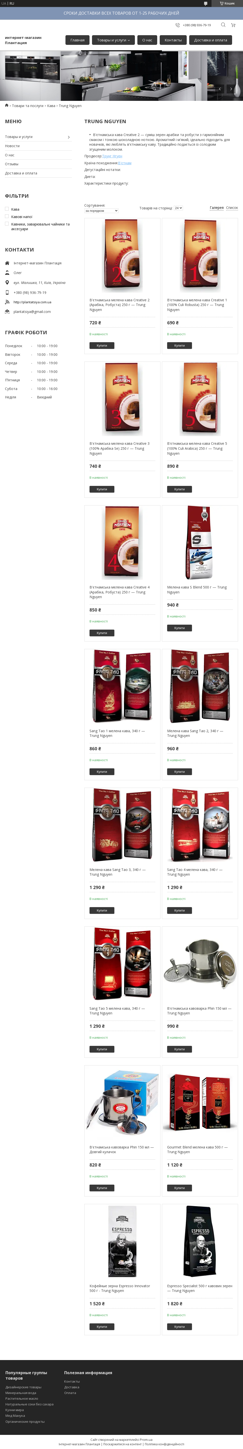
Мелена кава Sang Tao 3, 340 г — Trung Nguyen (118, 872)
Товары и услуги (111, 39)
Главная (77, 39)
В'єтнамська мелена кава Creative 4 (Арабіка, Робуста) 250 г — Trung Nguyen (120, 592)
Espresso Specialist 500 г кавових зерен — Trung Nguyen (199, 1288)
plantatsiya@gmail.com (32, 311)
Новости (12, 145)
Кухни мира (14, 1410)
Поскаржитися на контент (122, 1444)
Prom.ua (146, 1439)
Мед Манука (15, 1415)
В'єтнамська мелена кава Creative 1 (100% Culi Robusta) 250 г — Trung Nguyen (197, 305)
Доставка (71, 1387)
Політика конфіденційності (164, 1444)
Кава (51, 105)
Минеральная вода (20, 1393)
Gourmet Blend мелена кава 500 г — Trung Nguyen (197, 1149)
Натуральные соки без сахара (29, 1404)
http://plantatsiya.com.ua (32, 302)
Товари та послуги (27, 105)
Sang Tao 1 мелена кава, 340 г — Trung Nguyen (117, 733)
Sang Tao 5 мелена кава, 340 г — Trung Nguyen (117, 1011)
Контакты (173, 39)
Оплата (70, 1393)
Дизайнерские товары (23, 1387)
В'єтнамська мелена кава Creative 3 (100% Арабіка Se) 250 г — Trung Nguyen (120, 448)
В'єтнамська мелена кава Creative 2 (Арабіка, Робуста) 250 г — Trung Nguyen (120, 305)
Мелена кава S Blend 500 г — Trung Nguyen (197, 589)
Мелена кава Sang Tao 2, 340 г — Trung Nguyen (195, 733)
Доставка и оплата (210, 39)
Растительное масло (21, 1398)
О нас (147, 39)
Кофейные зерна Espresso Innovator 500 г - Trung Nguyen (120, 1288)
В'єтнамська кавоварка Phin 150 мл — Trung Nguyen (199, 1011)
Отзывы (11, 164)
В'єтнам (124, 163)
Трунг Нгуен (112, 156)
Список (232, 207)
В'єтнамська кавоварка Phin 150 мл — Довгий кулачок (122, 1149)
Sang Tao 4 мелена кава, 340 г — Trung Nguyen (195, 872)
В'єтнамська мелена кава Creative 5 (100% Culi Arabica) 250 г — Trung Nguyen (197, 448)
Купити (102, 345)
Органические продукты (25, 1421)
